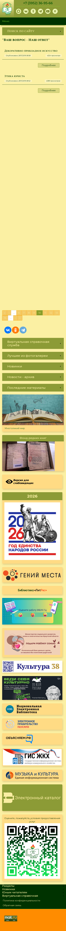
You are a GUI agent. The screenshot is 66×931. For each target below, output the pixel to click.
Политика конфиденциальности (21, 900)
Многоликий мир (15, 428)
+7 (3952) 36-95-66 (38, 3)
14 (5, 317)
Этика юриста (14, 76)
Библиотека (32, 590)
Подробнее (49, 65)
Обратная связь (12, 905)
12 (51, 312)
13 (57, 312)
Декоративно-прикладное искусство (31, 51)
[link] (33, 31)
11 (45, 312)
